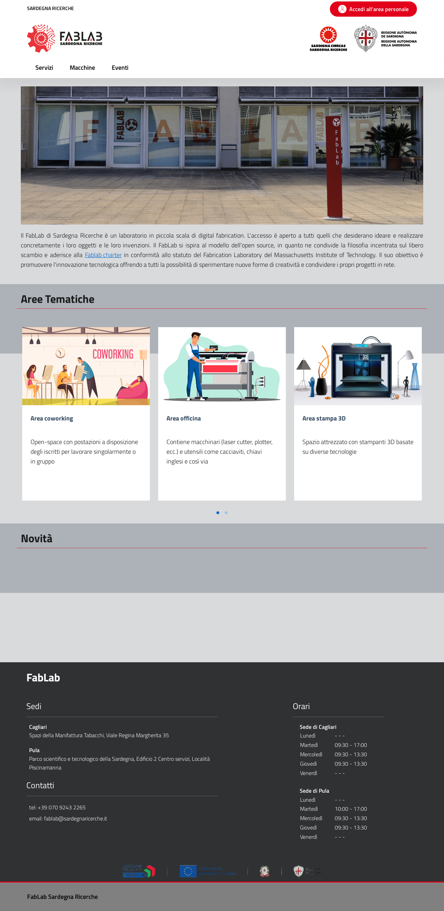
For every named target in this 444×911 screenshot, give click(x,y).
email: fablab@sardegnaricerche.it (68, 818)
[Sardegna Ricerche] (328, 38)
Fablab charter (103, 254)
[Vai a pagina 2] (226, 512)
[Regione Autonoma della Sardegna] (385, 38)
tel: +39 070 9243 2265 (57, 807)
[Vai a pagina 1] (217, 512)
